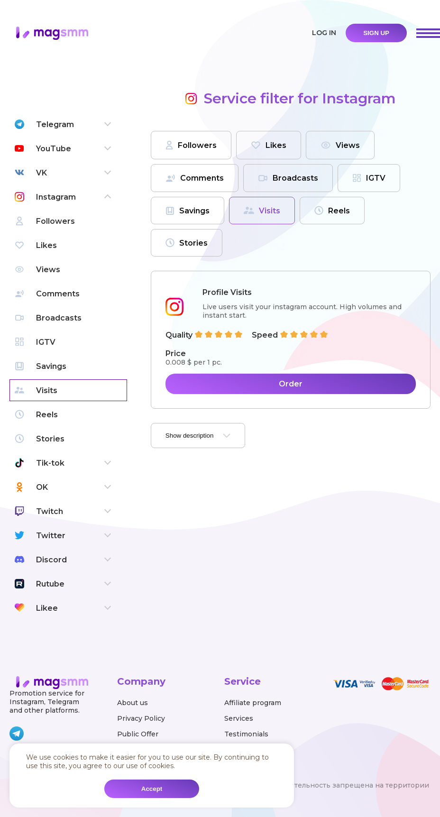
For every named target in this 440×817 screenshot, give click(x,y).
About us (132, 702)
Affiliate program (252, 702)
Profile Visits (227, 292)
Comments (194, 178)
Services (238, 718)
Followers (191, 145)
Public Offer (137, 734)
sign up (376, 33)
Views (340, 145)
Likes (268, 145)
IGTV (368, 178)
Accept (151, 788)
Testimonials (246, 734)
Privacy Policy (141, 718)
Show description (198, 435)
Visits (262, 210)
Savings (187, 210)
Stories (186, 243)
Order (290, 383)
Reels (332, 210)
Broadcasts (288, 178)
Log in (324, 32)
